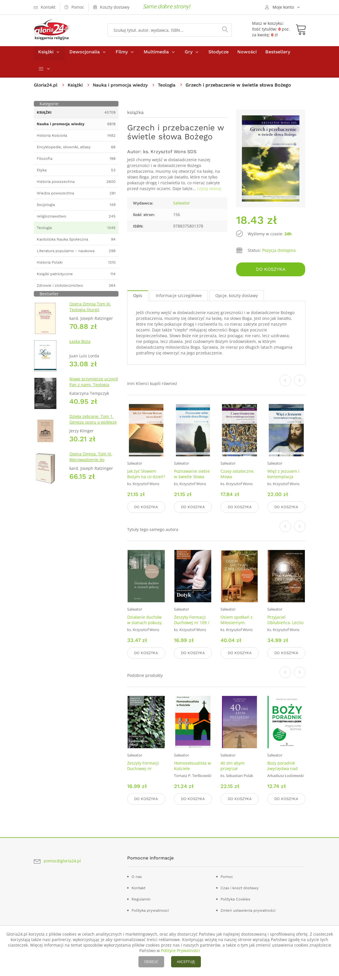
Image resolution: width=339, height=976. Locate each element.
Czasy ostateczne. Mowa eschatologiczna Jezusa (238, 481)
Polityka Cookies (235, 898)
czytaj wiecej (209, 191)
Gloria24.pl (46, 87)
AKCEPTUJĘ (186, 961)
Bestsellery (277, 54)
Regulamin (141, 898)
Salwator (181, 205)
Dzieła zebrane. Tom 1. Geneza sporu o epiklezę (93, 421)
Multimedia (156, 54)
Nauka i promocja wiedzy (122, 87)
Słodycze (218, 54)
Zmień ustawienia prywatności (248, 909)
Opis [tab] (137, 297)
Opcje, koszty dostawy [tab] (236, 297)
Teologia (169, 87)
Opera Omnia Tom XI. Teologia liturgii (90, 309)
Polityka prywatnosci (150, 909)
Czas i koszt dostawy (240, 887)
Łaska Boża (79, 344)
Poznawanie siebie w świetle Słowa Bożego (192, 478)
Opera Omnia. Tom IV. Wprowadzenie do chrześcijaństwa (90, 462)
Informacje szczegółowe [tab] (179, 297)
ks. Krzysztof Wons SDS (170, 154)
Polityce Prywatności (180, 950)
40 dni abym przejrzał (232, 765)
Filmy (122, 54)
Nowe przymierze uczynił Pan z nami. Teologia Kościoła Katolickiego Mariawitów (93, 390)
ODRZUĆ (151, 961)
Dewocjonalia (84, 54)
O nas (136, 876)
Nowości (247, 54)
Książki (45, 54)
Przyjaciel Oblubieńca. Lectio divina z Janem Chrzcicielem (285, 626)
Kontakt (138, 887)
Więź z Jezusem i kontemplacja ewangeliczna (283, 478)
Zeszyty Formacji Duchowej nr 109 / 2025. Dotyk (191, 623)
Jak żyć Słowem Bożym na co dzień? (146, 475)
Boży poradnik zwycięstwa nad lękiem (282, 768)
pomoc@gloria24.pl (62, 860)
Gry (188, 54)
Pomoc (227, 876)
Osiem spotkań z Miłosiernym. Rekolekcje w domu (239, 623)
